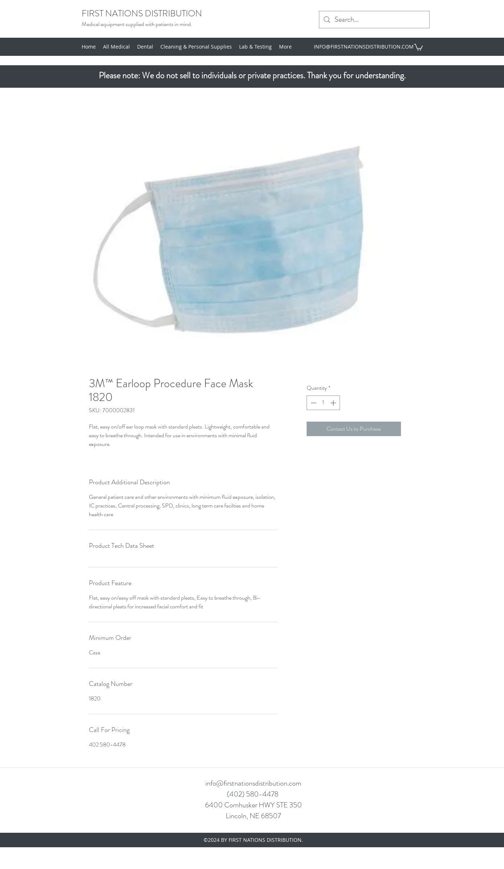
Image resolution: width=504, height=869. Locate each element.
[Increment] (334, 403)
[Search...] (374, 19)
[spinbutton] (323, 403)
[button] (418, 46)
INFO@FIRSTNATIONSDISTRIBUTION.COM (364, 46)
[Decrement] (313, 403)
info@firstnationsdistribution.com (253, 783)
